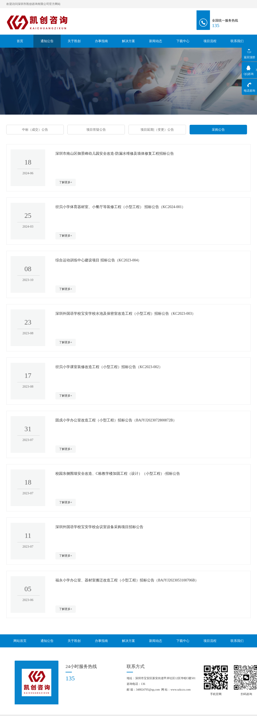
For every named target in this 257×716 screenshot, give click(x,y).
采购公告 (218, 129)
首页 (20, 41)
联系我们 (237, 41)
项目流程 (209, 41)
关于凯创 (74, 41)
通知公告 (47, 41)
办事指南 (101, 41)
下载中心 (182, 41)
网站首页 (19, 641)
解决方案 (128, 41)
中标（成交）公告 (35, 129)
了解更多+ (65, 182)
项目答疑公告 (96, 129)
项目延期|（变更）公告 (157, 129)
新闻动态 (155, 41)
